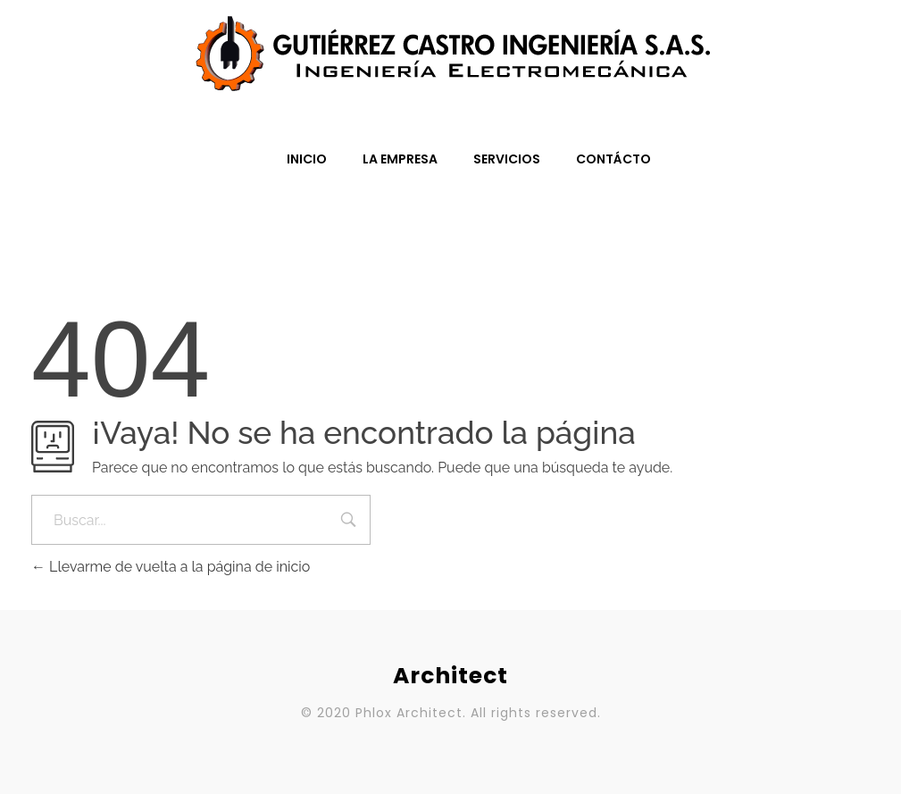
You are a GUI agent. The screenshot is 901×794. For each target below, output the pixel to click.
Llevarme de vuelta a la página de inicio (170, 566)
